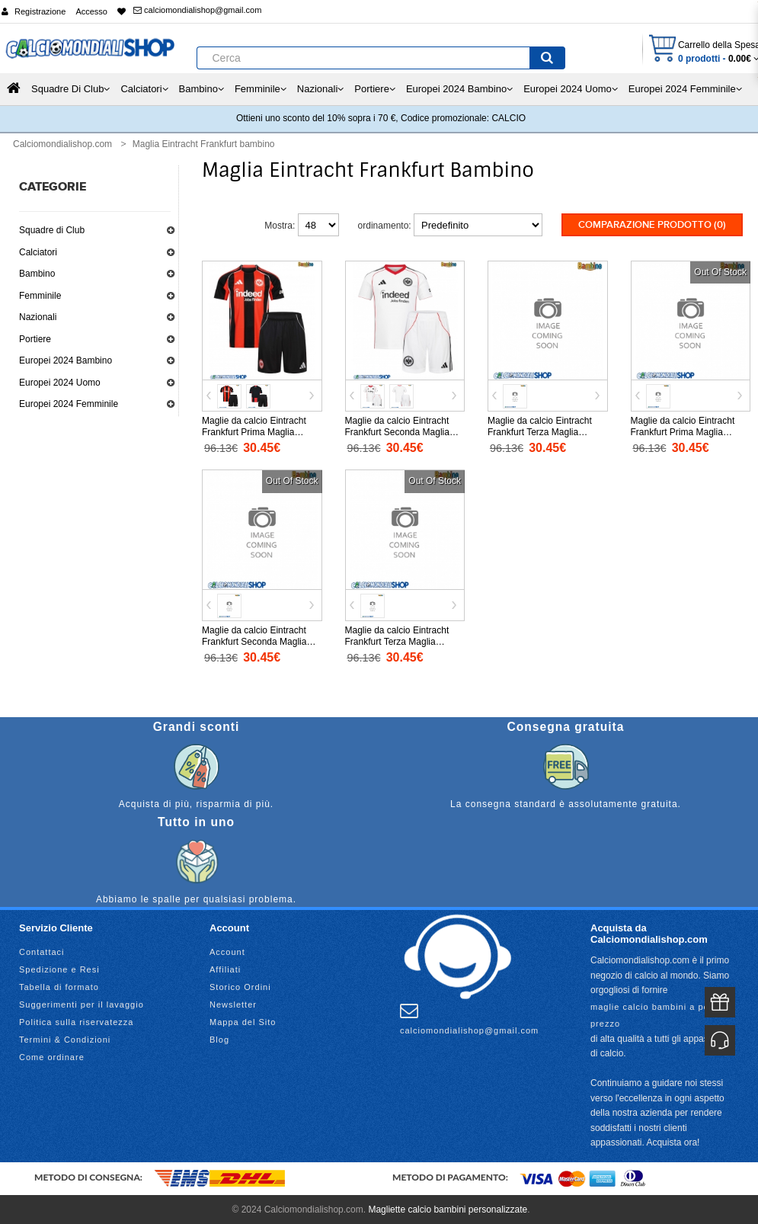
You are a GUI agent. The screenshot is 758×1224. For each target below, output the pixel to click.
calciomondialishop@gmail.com (197, 9)
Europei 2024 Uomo (60, 382)
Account (227, 950)
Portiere (35, 339)
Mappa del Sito (242, 1020)
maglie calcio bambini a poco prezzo (654, 1014)
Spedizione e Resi (59, 967)
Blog (219, 1038)
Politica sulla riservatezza (76, 1020)
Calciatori (38, 252)
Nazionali (37, 317)
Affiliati (225, 967)
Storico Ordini (240, 985)
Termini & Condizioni (64, 1038)
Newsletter (233, 1003)
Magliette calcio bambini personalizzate (447, 1208)
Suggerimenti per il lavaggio (81, 1003)
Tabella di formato (59, 985)
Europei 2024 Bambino (65, 360)
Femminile (40, 295)
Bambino (37, 273)
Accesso (91, 11)
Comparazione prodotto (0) (652, 225)
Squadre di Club (52, 230)
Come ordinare (52, 1055)
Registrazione (40, 11)
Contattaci (42, 950)
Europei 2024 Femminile (68, 404)
